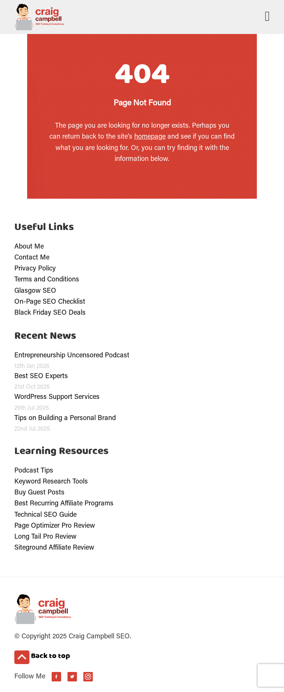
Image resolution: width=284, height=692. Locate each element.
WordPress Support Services (57, 397)
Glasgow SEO (35, 291)
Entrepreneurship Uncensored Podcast (71, 355)
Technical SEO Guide (45, 515)
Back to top (42, 657)
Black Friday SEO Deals (50, 313)
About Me (29, 247)
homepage (150, 137)
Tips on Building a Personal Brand (65, 418)
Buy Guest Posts (39, 493)
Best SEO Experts (41, 376)
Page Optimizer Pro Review (54, 526)
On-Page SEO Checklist (49, 302)
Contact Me (31, 258)
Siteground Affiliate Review (54, 548)
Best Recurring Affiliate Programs (64, 503)
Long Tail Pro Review (45, 537)
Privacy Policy (35, 269)
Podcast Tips (33, 471)
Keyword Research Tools (51, 482)
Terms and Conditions (46, 279)
